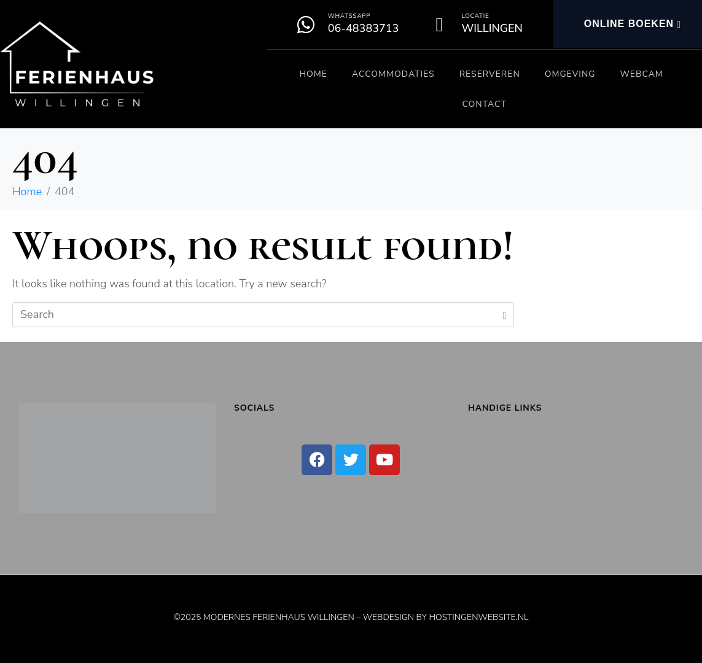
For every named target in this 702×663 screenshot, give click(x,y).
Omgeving (570, 74)
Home (313, 74)
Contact (484, 104)
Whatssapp (349, 16)
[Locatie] (439, 24)
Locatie (475, 16)
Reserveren (489, 74)
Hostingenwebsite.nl (478, 617)
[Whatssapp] (306, 24)
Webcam (641, 74)
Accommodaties (393, 74)
